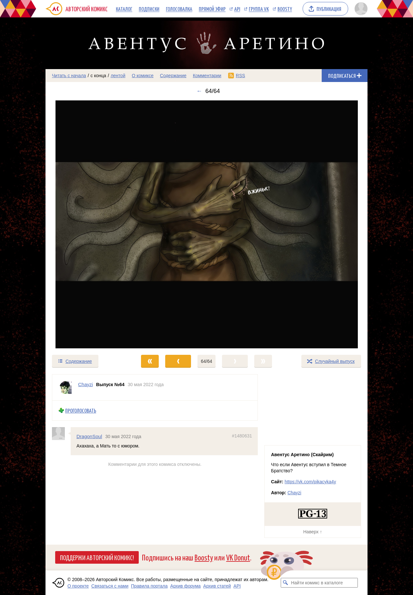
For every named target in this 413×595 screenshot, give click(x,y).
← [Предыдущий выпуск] (199, 91)
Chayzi (294, 492)
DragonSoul (89, 436)
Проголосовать (80, 410)
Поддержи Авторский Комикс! (97, 557)
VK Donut (238, 557)
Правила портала (149, 586)
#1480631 (242, 435)
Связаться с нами (109, 586)
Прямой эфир (212, 8)
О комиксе (142, 75)
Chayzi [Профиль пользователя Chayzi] (85, 384)
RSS (240, 75)
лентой (118, 75)
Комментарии (207, 75)
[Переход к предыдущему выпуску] (85, 224)
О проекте (78, 586)
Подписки (149, 8)
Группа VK (259, 8)
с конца (98, 75)
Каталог (124, 8)
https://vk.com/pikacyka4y (310, 481)
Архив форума (185, 586)
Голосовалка (179, 8)
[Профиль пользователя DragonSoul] (61, 433)
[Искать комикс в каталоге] (285, 582)
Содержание (173, 75)
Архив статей (217, 586)
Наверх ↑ (312, 531)
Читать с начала (69, 75)
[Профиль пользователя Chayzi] (65, 387)
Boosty (284, 8)
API (237, 8)
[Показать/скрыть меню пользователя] (360, 8)
